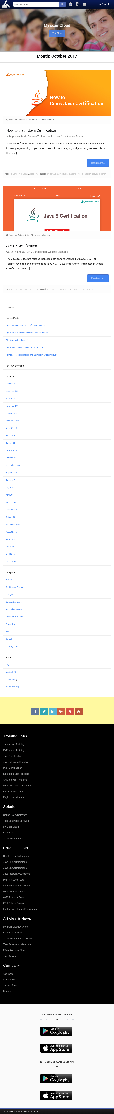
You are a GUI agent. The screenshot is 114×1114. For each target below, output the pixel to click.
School (9, 639)
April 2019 (10, 398)
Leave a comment (99, 174)
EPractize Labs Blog (14, 950)
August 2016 (11, 532)
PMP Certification (12, 768)
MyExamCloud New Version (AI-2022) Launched (27, 332)
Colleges (9, 594)
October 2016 (11, 517)
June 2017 (10, 480)
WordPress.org (12, 687)
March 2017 (11, 502)
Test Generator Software (16, 820)
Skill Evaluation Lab (13, 838)
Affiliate (9, 580)
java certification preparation (80, 174)
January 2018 (12, 443)
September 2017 (13, 465)
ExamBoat (8, 832)
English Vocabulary (13, 797)
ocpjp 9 (76, 289)
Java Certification (61, 174)
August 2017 (11, 472)
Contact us (9, 979)
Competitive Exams (14, 602)
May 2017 (10, 487)
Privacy (7, 991)
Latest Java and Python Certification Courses (25, 325)
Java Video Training (13, 744)
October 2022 (11, 384)
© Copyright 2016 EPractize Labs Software (21, 1111)
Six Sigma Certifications (16, 773)
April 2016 (10, 554)
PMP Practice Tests (13, 879)
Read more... (98, 162)
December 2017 (13, 450)
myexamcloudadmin (45, 120)
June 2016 (10, 539)
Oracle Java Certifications (17, 856)
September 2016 (13, 524)
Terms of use (10, 985)
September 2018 (13, 421)
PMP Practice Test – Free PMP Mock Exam (24, 347)
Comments (12, 679)
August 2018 (11, 428)
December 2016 (13, 510)
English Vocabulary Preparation (20, 909)
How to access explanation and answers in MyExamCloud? (31, 355)
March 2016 (11, 561)
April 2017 (10, 495)
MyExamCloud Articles (15, 926)
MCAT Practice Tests (14, 891)
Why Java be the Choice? (17, 340)
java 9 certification (59, 289)
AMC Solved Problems (15, 779)
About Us (8, 973)
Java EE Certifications (15, 867)
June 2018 (10, 435)
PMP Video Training (13, 750)
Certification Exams (20, 174)
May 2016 (10, 547)
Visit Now (57, 32)
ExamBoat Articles (13, 932)
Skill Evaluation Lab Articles (18, 938)
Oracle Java (33, 174)
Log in (8, 664)
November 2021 (13, 391)
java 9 (48, 289)
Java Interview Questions (16, 762)
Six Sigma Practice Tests (16, 885)
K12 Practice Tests (13, 791)
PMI (7, 631)
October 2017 (11, 458)
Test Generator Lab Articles (18, 944)
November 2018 (13, 406)
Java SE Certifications (15, 862)
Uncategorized (12, 646)
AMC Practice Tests (13, 897)
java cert (49, 174)
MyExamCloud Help (14, 617)
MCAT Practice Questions (17, 785)
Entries (11, 672)
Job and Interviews (14, 609)
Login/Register (104, 4)
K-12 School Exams (13, 903)
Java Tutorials (10, 956)
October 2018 (11, 413)
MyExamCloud (11, 826)
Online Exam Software (15, 815)
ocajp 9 (70, 289)
